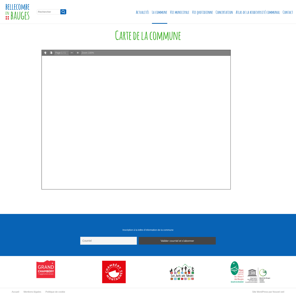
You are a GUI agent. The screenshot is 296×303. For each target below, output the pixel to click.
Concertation (224, 11)
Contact (288, 11)
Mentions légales (32, 292)
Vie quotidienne (202, 11)
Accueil (15, 292)
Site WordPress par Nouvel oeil (268, 292)
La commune (159, 11)
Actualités (142, 11)
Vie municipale (179, 11)
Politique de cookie (55, 292)
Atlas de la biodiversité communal (258, 11)
